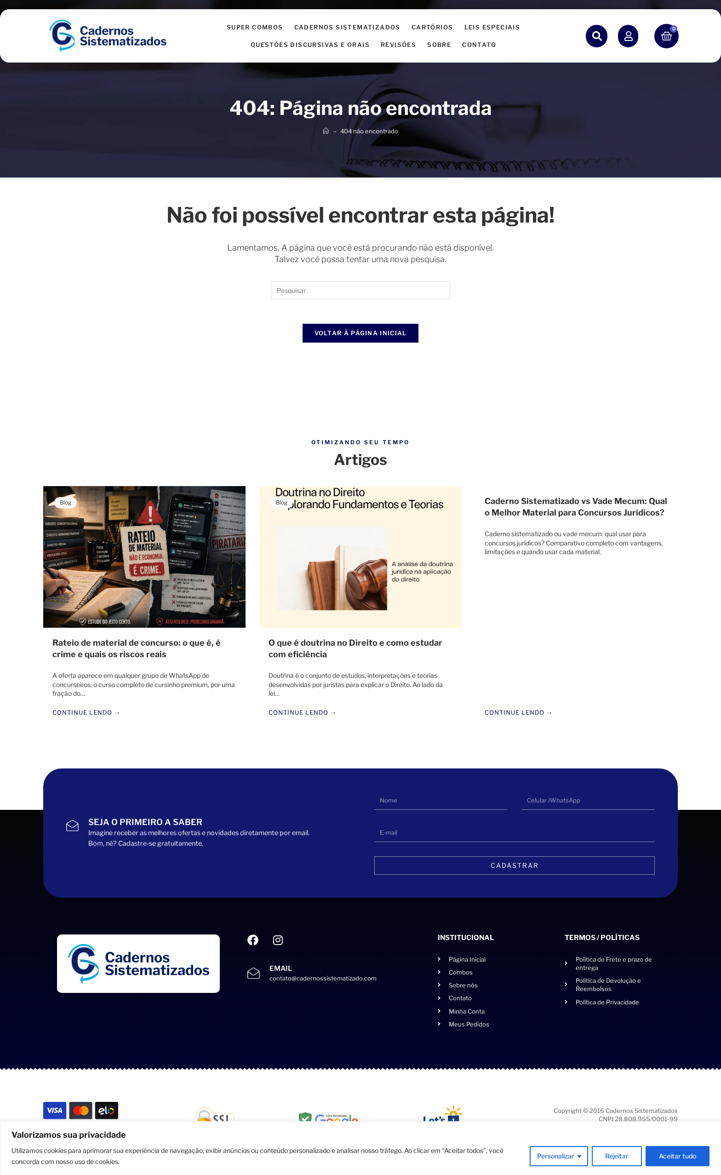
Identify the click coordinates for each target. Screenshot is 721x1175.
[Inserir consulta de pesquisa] (360, 290)
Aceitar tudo (677, 1156)
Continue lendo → (86, 717)
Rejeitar (617, 1156)
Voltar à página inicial (361, 336)
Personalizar (555, 1156)
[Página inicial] (326, 131)
